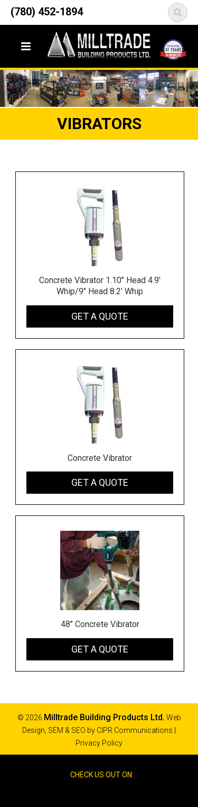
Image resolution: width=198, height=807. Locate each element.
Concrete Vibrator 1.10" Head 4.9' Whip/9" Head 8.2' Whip (100, 285)
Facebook (89, 793)
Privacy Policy (99, 743)
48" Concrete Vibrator (100, 624)
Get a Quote (99, 316)
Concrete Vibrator (100, 458)
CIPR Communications (135, 730)
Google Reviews (108, 793)
